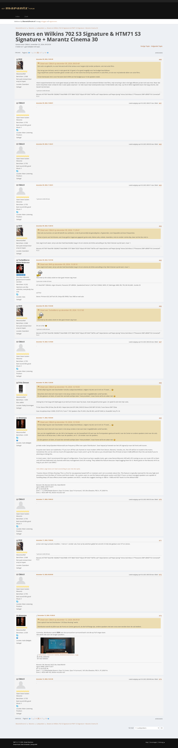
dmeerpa (22, 418)
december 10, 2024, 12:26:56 (44, 382)
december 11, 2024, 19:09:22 (44, 499)
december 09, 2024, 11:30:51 (44, 185)
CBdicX (21, 103)
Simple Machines (28, 742)
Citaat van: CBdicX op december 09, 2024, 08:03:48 (60, 63)
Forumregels (153, 742)
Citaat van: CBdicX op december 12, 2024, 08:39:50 (60, 619)
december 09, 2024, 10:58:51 (44, 103)
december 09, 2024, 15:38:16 (44, 226)
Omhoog (18, 718)
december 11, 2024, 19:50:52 (44, 540)
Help (147, 742)
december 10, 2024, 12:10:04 (44, 342)
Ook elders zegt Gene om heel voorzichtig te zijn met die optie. (58, 469)
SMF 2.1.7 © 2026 (18, 742)
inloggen (44, 21)
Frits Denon (23, 382)
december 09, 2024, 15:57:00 (44, 260)
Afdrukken (159, 53)
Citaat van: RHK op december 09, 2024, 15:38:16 (58, 264)
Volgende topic (156, 46)
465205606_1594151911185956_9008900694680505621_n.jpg (57, 655)
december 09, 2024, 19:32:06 (44, 306)
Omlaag (17, 52)
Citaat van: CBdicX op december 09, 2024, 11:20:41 (60, 230)
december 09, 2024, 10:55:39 (44, 59)
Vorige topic (145, 46)
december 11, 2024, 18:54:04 (44, 418)
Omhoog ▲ (161, 742)
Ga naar (131, 728)
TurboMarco (23, 260)
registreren (53, 21)
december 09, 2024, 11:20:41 (44, 144)
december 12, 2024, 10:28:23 (46, 615)
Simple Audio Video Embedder (21, 744)
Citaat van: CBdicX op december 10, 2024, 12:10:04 (60, 387)
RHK (20, 59)
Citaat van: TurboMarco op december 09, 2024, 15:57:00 (62, 310)
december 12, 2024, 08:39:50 (44, 574)
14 (45, 53)
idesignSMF (34, 744)
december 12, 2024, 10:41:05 (44, 679)
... (33, 53)
